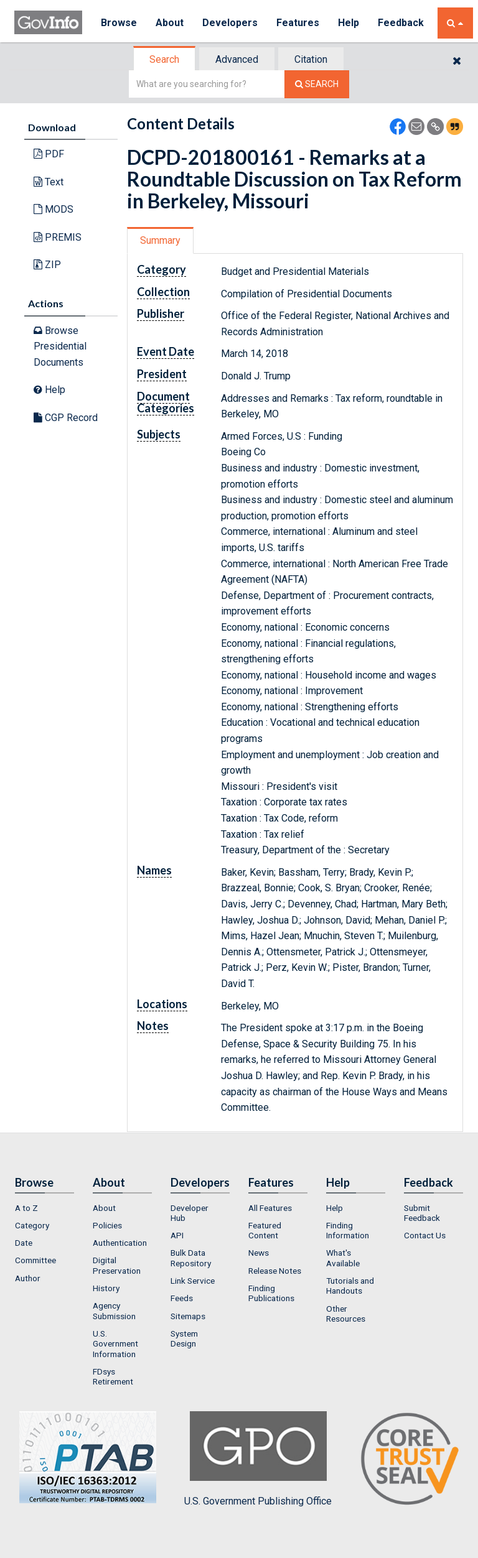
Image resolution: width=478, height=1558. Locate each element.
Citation (310, 59)
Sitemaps (188, 1316)
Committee (35, 1260)
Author (27, 1278)
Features (297, 23)
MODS (53, 209)
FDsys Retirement (113, 1376)
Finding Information (347, 1230)
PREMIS (58, 237)
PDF (49, 154)
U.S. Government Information (115, 1343)
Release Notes (274, 1271)
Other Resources (345, 1314)
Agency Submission (114, 1310)
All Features (270, 1208)
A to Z (26, 1208)
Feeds (182, 1298)
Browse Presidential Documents (60, 346)
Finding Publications (271, 1293)
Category (32, 1225)
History (106, 1288)
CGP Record (66, 418)
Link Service (193, 1281)
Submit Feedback (422, 1213)
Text (48, 182)
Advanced (236, 59)
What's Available (343, 1258)
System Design (184, 1338)
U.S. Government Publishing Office (258, 1459)
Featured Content (264, 1230)
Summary (160, 240)
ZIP (47, 265)
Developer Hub (190, 1213)
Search (164, 59)
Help (348, 23)
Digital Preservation (117, 1265)
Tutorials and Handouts (350, 1286)
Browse (119, 23)
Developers (230, 23)
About (170, 23)
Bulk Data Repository (191, 1258)
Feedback (401, 23)
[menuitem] (44, 1208)
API (177, 1235)
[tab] (165, 59)
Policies (107, 1225)
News (258, 1253)
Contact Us (425, 1235)
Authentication (120, 1243)
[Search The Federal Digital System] (316, 84)
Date (23, 1243)
